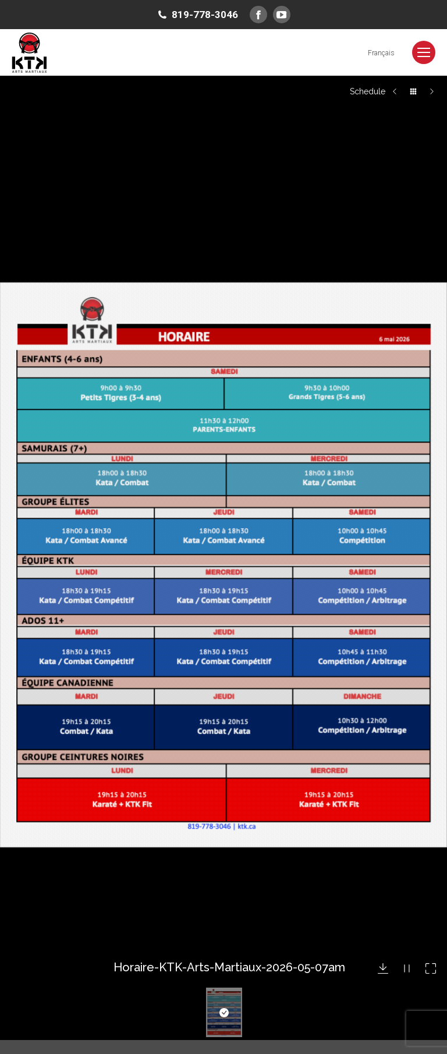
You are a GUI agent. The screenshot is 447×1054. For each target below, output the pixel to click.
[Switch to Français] (381, 53)
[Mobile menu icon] (423, 52)
